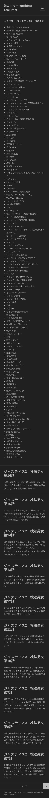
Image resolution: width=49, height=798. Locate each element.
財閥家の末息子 (13, 447)
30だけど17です (13, 182)
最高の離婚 (11, 393)
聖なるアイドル (13, 438)
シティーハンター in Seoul (18, 40)
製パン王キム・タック (16, 59)
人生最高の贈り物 (14, 318)
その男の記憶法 (13, 204)
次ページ (46, 786)
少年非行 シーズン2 (15, 365)
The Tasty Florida (14, 198)
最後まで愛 (11, 387)
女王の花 (10, 349)
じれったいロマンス (15, 201)
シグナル (10, 242)
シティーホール (13, 84)
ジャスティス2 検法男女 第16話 (25, 473)
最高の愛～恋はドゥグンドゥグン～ (22, 30)
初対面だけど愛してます (17, 324)
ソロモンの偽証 (13, 295)
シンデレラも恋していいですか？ (21, 258)
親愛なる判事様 (13, 444)
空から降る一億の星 (15, 422)
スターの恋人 (12, 125)
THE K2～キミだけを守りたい (19, 194)
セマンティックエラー (16, 292)
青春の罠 (10, 62)
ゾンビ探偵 (11, 302)
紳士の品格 (11, 160)
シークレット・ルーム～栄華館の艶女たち (25, 103)
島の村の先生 (12, 153)
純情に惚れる (12, 425)
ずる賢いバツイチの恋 (16, 55)
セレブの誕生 (12, 65)
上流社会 (10, 308)
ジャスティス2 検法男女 (17, 267)
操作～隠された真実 (15, 378)
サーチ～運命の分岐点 (16, 216)
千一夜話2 (10, 141)
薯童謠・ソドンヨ (14, 166)
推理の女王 (11, 374)
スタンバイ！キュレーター (18, 283)
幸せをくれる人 (13, 371)
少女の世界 (11, 356)
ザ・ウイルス (12, 36)
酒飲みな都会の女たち (16, 450)
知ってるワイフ (13, 416)
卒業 (8, 337)
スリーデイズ (12, 131)
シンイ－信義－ (13, 43)
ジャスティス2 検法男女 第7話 (25, 756)
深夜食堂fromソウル (15, 400)
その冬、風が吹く (14, 77)
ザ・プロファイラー (15, 226)
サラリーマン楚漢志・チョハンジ (21, 81)
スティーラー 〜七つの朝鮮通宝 (20, 286)
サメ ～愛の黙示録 (14, 33)
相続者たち (11, 68)
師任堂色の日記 (13, 368)
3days (9, 185)
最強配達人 (11, 384)
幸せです (10, 156)
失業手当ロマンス (14, 46)
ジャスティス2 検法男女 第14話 (25, 533)
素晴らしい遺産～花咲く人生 (19, 428)
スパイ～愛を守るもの (16, 128)
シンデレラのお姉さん (16, 87)
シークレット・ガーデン (17, 100)
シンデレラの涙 (13, 90)
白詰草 (9, 409)
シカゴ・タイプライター (17, 239)
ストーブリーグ (13, 289)
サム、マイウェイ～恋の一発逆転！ (22, 213)
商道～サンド (13, 340)
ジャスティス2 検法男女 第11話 (25, 627)
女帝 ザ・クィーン (14, 346)
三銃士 (9, 305)
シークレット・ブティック (18, 261)
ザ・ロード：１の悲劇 (16, 235)
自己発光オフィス (14, 441)
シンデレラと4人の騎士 (16, 254)
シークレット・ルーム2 (16, 106)
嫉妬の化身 (11, 352)
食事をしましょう (14, 457)
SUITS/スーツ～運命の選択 (18, 191)
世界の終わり (12, 314)
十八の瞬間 (11, 330)
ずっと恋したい (14, 74)
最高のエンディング (15, 390)
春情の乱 (10, 381)
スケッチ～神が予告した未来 (19, 280)
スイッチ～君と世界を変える (19, 277)
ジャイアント (12, 112)
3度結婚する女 (12, 71)
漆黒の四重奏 (12, 403)
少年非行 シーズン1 (15, 362)
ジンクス (10, 273)
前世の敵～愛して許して (17, 327)
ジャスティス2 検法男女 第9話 (25, 690)
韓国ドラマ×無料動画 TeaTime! (18, 8)
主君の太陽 (11, 134)
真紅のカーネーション (16, 412)
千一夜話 (10, 138)
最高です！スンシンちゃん (18, 27)
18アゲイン (11, 179)
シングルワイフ (13, 251)
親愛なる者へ (12, 169)
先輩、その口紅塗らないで (18, 321)
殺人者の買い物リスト (16, 397)
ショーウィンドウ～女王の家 (19, 248)
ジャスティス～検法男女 (17, 270)
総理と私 (10, 163)
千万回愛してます (14, 144)
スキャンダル (12, 115)
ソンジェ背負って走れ (16, 299)
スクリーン (11, 122)
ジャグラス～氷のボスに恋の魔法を (22, 264)
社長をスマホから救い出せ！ (19, 419)
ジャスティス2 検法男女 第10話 (25, 658)
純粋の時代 (11, 49)
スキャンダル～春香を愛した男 (20, 119)
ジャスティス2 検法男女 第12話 (25, 599)
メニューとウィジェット (42, 10)
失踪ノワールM (13, 343)
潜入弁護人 (11, 406)
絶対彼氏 (10, 434)
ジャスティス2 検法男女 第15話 (25, 501)
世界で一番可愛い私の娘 (17, 311)
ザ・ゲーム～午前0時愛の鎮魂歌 (20, 220)
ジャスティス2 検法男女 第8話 (25, 724)
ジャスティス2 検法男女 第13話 (25, 567)
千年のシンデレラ (14, 333)
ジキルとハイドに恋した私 (18, 109)
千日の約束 (11, 147)
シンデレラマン (13, 93)
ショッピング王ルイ (15, 245)
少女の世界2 (11, 359)
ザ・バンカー (12, 223)
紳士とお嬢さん (13, 431)
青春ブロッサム (13, 453)
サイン (9, 207)
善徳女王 (10, 150)
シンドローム (12, 96)
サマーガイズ (12, 210)
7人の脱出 (10, 188)
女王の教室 (11, 52)
